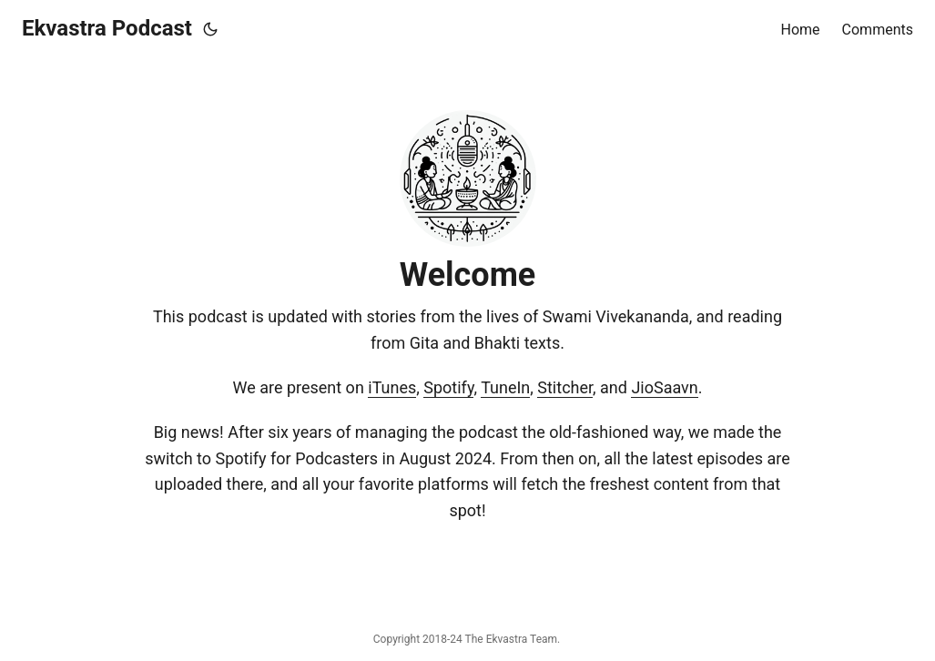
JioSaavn (664, 387)
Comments (877, 29)
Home (800, 29)
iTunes (392, 387)
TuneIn (505, 387)
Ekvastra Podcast (107, 28)
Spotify (448, 387)
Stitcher (565, 387)
